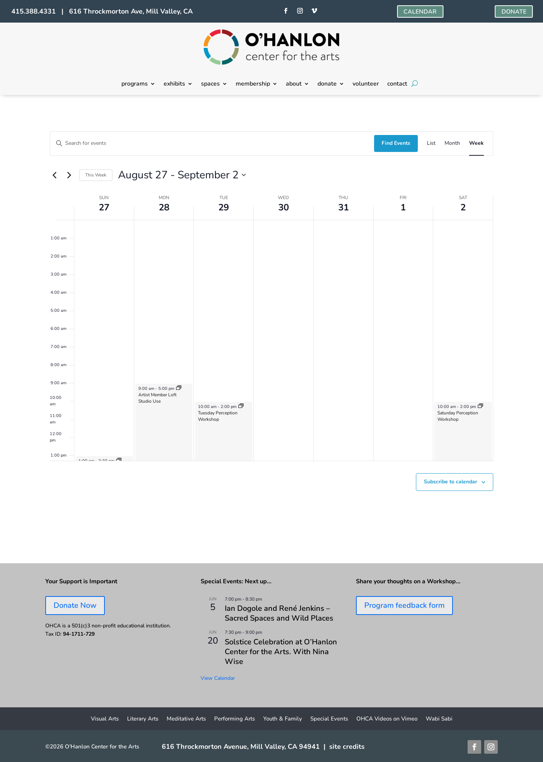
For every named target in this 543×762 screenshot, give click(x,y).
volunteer (366, 84)
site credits (347, 746)
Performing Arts (234, 719)
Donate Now (75, 605)
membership (253, 84)
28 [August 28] (164, 207)
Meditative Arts (186, 719)
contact (397, 84)
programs (134, 84)
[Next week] (69, 174)
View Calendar (218, 678)
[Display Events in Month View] (452, 143)
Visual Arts (105, 719)
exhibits (174, 84)
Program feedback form (404, 605)
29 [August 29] (223, 207)
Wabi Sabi (439, 719)
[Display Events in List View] (431, 143)
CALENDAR (420, 12)
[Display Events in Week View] (476, 143)
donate (327, 84)
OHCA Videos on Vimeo (386, 719)
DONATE (513, 12)
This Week (95, 175)
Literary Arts (142, 719)
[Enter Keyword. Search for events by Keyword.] (212, 143)
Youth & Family (282, 719)
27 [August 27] (104, 207)
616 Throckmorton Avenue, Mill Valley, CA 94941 (241, 746)
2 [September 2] (463, 207)
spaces (210, 84)
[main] (271, 329)
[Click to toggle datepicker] (182, 175)
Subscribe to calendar (450, 481)
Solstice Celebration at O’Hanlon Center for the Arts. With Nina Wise (281, 652)
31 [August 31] (343, 207)
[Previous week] (54, 174)
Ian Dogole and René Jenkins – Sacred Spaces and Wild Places (279, 613)
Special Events (329, 719)
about (294, 84)
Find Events (396, 143)
